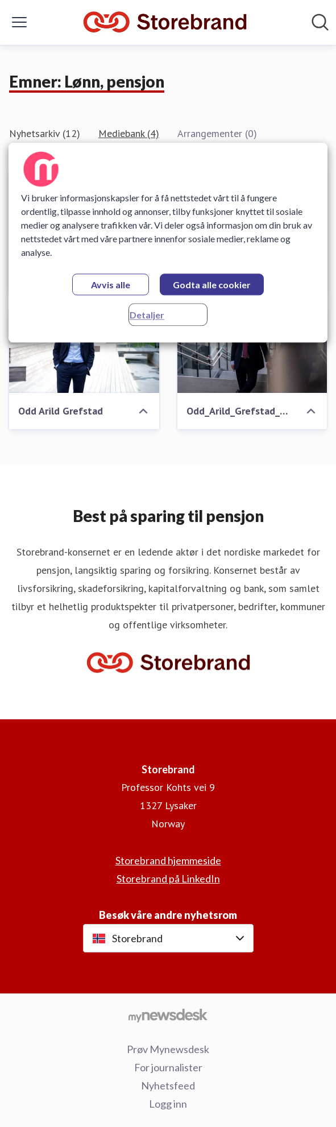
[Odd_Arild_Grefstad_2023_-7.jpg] (252, 351)
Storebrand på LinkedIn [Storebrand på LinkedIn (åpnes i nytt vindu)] (168, 878)
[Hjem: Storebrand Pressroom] (165, 22)
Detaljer (147, 315)
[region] (168, 243)
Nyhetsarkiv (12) (44, 133)
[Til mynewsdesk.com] (168, 1015)
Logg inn (168, 1103)
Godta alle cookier (212, 285)
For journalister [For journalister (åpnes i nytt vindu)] (168, 1067)
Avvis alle (110, 285)
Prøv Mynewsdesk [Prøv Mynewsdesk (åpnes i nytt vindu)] (168, 1049)
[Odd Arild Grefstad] (84, 351)
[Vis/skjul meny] (19, 22)
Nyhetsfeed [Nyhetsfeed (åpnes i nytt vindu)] (168, 1085)
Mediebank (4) (128, 133)
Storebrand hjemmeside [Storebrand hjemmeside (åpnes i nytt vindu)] (168, 860)
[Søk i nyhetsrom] (320, 22)
